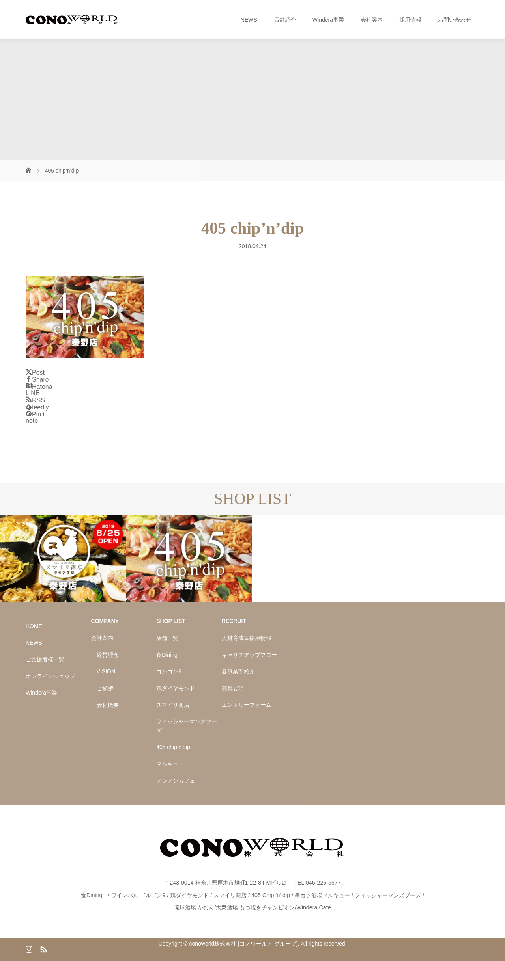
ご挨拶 (105, 688)
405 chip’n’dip (173, 747)
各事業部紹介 (238, 671)
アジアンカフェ (175, 780)
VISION (106, 671)
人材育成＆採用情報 (246, 638)
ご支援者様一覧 (45, 659)
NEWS (249, 20)
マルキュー (170, 764)
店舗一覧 (167, 638)
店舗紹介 (285, 20)
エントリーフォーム (246, 705)
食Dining (167, 655)
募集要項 (233, 688)
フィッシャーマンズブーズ (186, 725)
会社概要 (108, 705)
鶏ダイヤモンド (175, 688)
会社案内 (372, 20)
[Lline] (33, 393)
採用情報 (410, 20)
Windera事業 (328, 20)
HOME (34, 626)
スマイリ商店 (172, 705)
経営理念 (108, 655)
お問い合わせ (454, 20)
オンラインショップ (50, 676)
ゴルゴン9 (168, 671)
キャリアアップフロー (249, 655)
